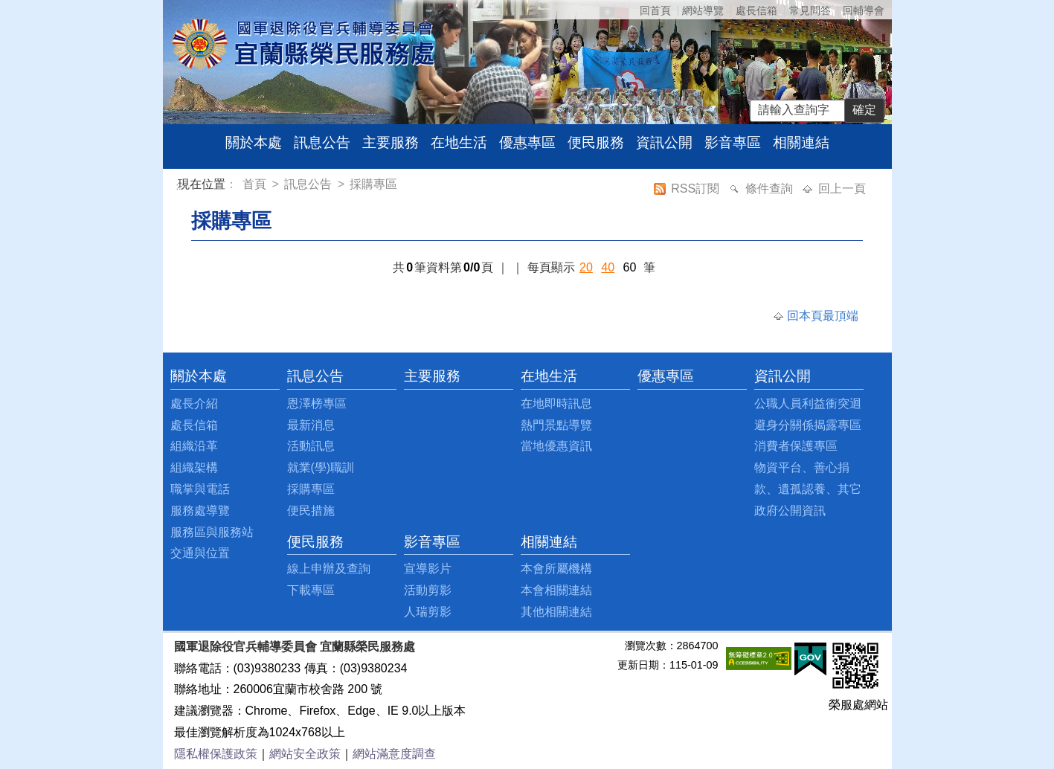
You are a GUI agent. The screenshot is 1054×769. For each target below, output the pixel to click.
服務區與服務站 (212, 532)
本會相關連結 (556, 590)
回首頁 (655, 10)
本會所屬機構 (556, 568)
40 (607, 267)
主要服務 (390, 142)
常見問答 (810, 10)
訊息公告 (322, 142)
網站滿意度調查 (394, 753)
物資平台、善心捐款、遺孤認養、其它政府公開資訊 (807, 489)
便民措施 (311, 510)
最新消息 (311, 425)
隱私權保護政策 (215, 753)
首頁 (255, 184)
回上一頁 (842, 188)
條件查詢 (770, 188)
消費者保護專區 (796, 446)
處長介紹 (194, 403)
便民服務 (596, 142)
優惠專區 (527, 142)
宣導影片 (428, 568)
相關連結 (801, 142)
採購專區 (373, 184)
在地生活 (459, 142)
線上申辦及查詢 (328, 568)
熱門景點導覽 (556, 425)
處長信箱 (756, 10)
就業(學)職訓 (321, 467)
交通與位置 (200, 553)
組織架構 (194, 467)
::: (180, 186)
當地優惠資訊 (556, 446)
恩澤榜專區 (317, 403)
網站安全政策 (305, 753)
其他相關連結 (556, 611)
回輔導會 (863, 10)
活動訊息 (311, 446)
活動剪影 (428, 590)
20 (586, 267)
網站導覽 (703, 10)
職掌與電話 (200, 489)
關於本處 (253, 142)
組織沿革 (194, 446)
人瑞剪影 (428, 611)
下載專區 (311, 590)
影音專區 (732, 142)
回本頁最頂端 (822, 315)
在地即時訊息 (556, 403)
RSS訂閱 (696, 188)
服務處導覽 (200, 510)
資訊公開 (664, 142)
